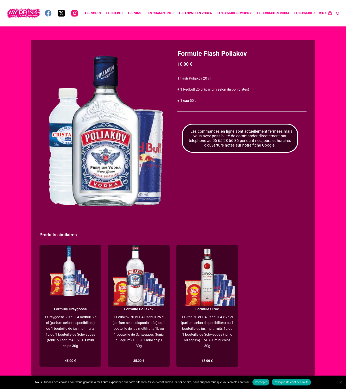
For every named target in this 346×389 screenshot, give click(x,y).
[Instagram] (74, 13)
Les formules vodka (195, 13)
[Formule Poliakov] (139, 275)
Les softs (93, 13)
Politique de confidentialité (291, 382)
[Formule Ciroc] (207, 275)
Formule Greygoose (70, 309)
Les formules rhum (273, 13)
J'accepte (261, 382)
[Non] (340, 382)
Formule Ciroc (207, 309)
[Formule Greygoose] (70, 275)
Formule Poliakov (138, 309)
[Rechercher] (337, 13)
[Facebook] (48, 13)
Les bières (114, 13)
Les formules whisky (234, 13)
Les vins (134, 13)
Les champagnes (160, 13)
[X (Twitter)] (61, 13)
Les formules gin (308, 13)
